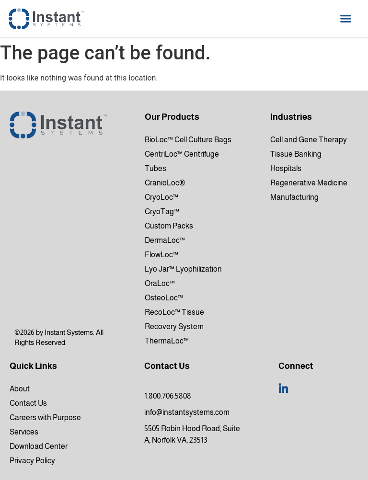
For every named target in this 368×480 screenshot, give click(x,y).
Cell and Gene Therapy (308, 140)
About (20, 389)
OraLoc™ (160, 283)
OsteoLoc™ (164, 298)
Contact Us (28, 403)
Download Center (39, 446)
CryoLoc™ (161, 197)
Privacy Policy (32, 461)
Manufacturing (294, 197)
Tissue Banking (296, 154)
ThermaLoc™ (167, 341)
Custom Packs (169, 226)
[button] (346, 19)
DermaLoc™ (165, 240)
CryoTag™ (162, 211)
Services (24, 432)
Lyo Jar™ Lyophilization (183, 269)
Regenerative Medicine (308, 183)
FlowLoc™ (161, 255)
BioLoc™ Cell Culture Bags (188, 140)
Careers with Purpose (45, 417)
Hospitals (285, 168)
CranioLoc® (165, 183)
